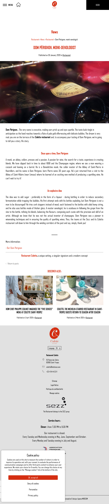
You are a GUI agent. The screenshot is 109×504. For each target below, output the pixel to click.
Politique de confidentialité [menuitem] (54, 389)
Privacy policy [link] (33, 495)
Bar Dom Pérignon (14, 247)
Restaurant (35, 39)
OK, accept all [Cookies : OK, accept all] (33, 477)
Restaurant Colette (29, 255)
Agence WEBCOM (82, 498)
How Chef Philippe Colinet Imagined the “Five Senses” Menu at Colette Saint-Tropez (29, 310)
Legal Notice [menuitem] (54, 385)
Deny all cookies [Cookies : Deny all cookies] (33, 483)
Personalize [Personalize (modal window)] (33, 489)
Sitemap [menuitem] (54, 381)
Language (54, 348)
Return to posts (12, 263)
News (43, 39)
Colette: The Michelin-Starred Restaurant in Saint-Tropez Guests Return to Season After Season (79, 310)
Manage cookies (54, 393)
